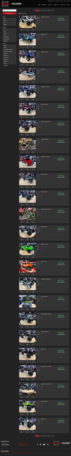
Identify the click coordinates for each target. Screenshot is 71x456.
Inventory (7, 452)
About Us (13, 452)
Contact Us (19, 452)
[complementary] (67, 452)
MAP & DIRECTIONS (23, 445)
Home (3, 452)
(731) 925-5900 (67, 0)
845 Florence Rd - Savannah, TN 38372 (56, 0)
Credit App (25, 452)
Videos (29, 452)
